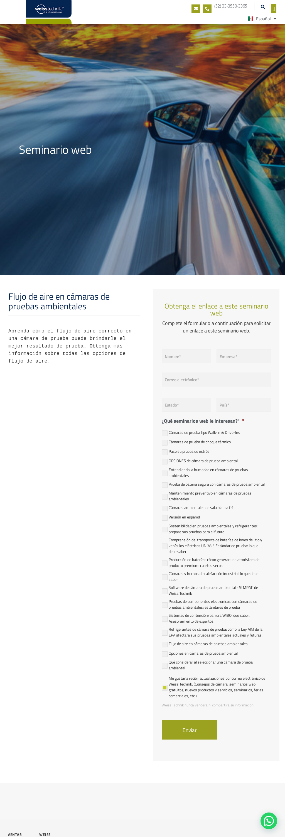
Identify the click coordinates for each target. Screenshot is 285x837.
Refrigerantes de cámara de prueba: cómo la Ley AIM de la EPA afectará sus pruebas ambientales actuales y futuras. (215, 632)
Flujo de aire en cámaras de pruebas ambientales (208, 644)
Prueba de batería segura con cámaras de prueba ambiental (217, 484)
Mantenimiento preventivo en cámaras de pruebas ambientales (210, 496)
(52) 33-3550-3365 (230, 6)
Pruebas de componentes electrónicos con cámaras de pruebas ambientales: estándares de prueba (213, 604)
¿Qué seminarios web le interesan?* (203, 421)
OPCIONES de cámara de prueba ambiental (203, 461)
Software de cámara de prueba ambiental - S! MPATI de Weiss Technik (213, 590)
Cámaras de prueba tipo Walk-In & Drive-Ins (204, 432)
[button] (263, 7)
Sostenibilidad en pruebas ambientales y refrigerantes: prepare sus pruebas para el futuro (213, 529)
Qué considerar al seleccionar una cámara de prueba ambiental (211, 665)
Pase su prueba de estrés (189, 451)
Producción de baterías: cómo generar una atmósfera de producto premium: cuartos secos (214, 562)
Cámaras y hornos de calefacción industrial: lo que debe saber (213, 576)
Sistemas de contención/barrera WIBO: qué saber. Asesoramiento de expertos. (209, 618)
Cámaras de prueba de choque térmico (200, 442)
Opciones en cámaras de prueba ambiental (203, 653)
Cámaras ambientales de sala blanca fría (202, 507)
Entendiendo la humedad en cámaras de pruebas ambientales (208, 472)
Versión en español (184, 517)
